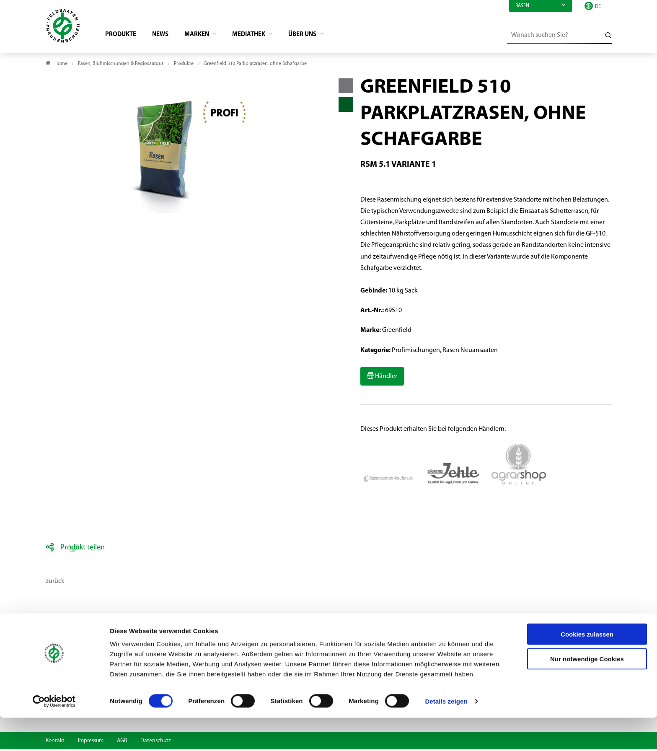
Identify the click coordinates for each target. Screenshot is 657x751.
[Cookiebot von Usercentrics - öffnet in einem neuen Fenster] (54, 734)
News (166, 36)
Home (60, 65)
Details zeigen (446, 734)
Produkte (124, 36)
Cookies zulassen (587, 667)
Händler (385, 378)
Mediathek (260, 36)
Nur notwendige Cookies (587, 692)
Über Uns (316, 36)
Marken (205, 36)
